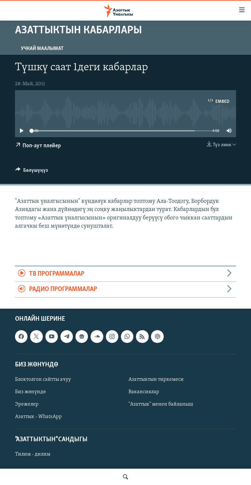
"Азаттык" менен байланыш (160, 404)
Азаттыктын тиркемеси (156, 379)
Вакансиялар (143, 392)
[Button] (31, 172)
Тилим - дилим (32, 454)
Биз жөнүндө (30, 392)
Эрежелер (27, 404)
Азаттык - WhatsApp (38, 416)
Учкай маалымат (42, 48)
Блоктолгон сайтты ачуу (43, 379)
